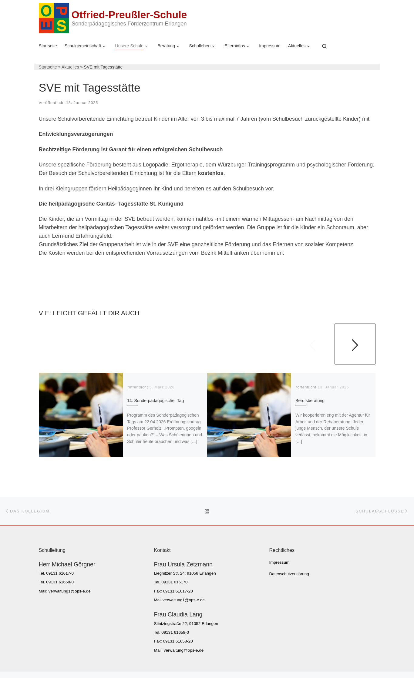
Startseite (48, 67)
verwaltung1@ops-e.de (70, 591)
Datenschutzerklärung (289, 574)
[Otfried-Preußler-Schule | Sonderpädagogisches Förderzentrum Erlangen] (54, 17)
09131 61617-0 (60, 573)
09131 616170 (174, 582)
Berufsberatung (310, 400)
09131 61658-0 (60, 582)
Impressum (279, 562)
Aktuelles (70, 67)
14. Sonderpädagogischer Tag (155, 400)
